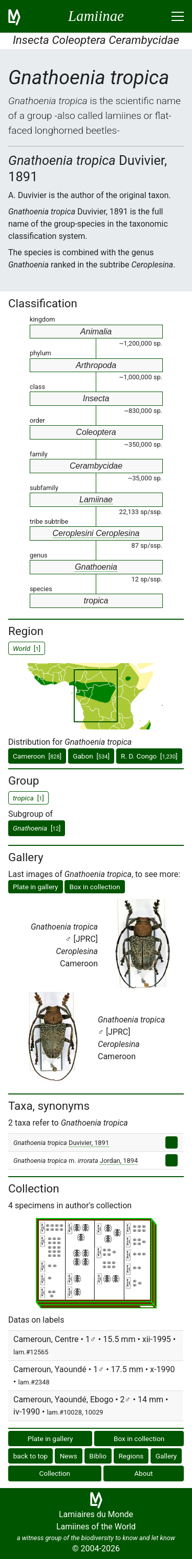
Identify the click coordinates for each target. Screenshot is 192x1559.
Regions (130, 1456)
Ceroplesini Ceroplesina (96, 533)
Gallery (166, 1456)
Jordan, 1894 (119, 1160)
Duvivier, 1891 (89, 1143)
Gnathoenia (96, 567)
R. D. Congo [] (149, 756)
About (143, 1473)
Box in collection (94, 887)
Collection (55, 1473)
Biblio (97, 1456)
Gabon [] (91, 756)
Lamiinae (96, 499)
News (68, 1456)
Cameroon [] (37, 756)
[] (36, 828)
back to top (30, 1456)
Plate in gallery (35, 887)
